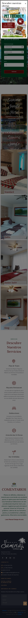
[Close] (25, 3)
